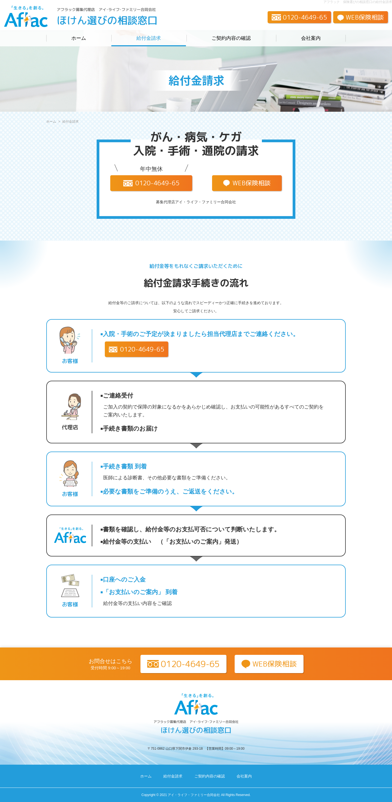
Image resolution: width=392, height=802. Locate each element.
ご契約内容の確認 (231, 38)
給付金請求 (148, 38)
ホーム (78, 38)
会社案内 (311, 38)
